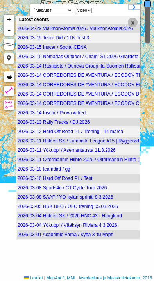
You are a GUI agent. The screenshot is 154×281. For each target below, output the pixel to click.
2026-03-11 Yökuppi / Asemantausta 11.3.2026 (67, 150)
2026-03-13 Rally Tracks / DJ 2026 (54, 122)
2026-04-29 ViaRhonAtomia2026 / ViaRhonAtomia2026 (75, 28)
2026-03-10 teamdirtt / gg (44, 169)
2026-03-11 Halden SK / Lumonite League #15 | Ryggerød (78, 141)
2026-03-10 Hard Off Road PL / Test (55, 178)
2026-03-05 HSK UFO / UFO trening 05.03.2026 (68, 206)
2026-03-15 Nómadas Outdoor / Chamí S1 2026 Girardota (78, 56)
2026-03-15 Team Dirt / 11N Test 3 (53, 38)
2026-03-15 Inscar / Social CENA (52, 47)
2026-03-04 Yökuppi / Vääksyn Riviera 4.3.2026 (67, 225)
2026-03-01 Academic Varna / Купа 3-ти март (65, 234)
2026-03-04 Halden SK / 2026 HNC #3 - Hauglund (70, 216)
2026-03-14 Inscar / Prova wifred (52, 113)
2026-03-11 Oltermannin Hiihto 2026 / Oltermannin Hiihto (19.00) (85, 159)
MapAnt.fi (55, 278)
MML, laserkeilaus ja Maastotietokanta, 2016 (109, 278)
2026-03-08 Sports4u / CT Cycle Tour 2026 (62, 187)
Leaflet (36, 278)
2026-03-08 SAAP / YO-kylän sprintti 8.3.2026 (65, 197)
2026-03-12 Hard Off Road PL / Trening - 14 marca (70, 131)
